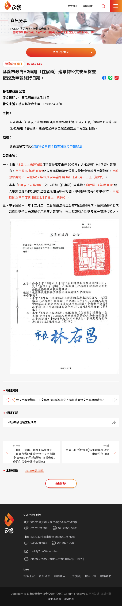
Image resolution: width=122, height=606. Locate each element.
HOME (14, 29)
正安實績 (75, 576)
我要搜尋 (103, 6)
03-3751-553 (38, 543)
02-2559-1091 (39, 528)
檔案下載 (90, 576)
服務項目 (59, 576)
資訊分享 (25, 29)
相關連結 (88, 6)
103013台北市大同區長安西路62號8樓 (53, 522)
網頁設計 (94, 594)
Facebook (104, 77)
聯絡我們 (105, 576)
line (110, 77)
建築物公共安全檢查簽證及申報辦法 (57, 146)
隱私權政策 (54, 599)
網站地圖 (69, 599)
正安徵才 (73, 6)
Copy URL (116, 77)
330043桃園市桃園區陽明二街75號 (52, 537)
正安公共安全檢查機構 (13, 5)
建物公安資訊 (41, 29)
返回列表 (61, 483)
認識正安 (29, 576)
